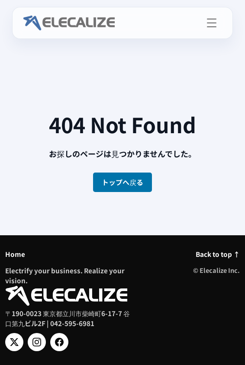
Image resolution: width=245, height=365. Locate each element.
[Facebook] (59, 342)
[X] (14, 342)
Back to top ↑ (218, 254)
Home (15, 254)
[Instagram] (37, 342)
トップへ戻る (122, 182)
